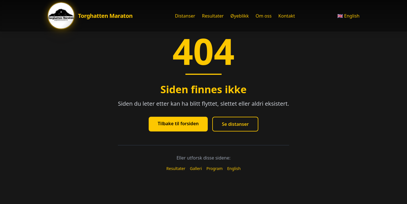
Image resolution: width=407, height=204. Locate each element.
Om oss (264, 16)
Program (214, 168)
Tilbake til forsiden (178, 123)
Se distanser (235, 124)
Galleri (196, 168)
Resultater (213, 16)
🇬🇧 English (348, 16)
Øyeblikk (239, 16)
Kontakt (286, 16)
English (234, 168)
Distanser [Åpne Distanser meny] (185, 16)
